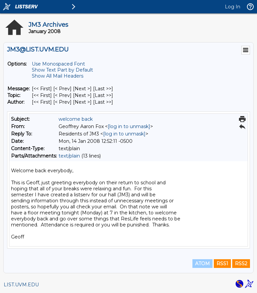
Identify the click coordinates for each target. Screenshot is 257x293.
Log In (232, 7)
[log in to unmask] (129, 126)
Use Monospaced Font (58, 64)
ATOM (202, 264)
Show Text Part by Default (62, 70)
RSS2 (241, 264)
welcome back (76, 119)
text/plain (69, 156)
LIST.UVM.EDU (21, 285)
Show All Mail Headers (57, 76)
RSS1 (222, 264)
